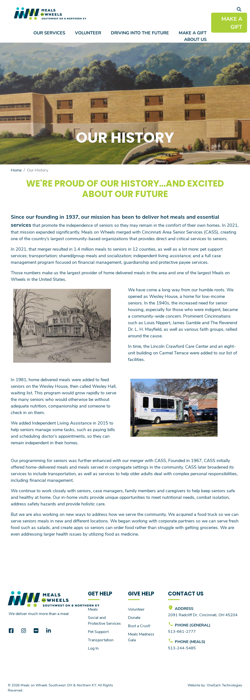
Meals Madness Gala (141, 636)
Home (16, 169)
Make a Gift (193, 33)
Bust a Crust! (139, 625)
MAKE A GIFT (231, 22)
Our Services (49, 33)
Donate (134, 617)
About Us (195, 39)
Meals (93, 609)
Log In (93, 648)
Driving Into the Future (140, 33)
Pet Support (98, 631)
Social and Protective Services (104, 620)
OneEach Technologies (224, 685)
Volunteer (88, 33)
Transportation (101, 639)
